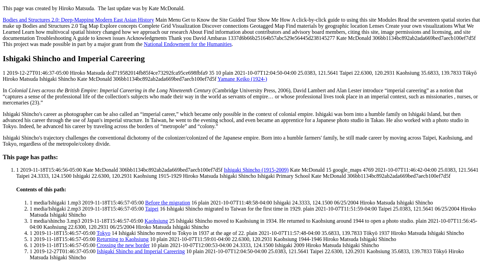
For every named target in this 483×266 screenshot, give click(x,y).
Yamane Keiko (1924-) (242, 79)
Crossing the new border (123, 245)
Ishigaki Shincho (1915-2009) (256, 170)
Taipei (152, 209)
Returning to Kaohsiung (123, 239)
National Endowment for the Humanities (188, 44)
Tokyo (103, 233)
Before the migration (167, 202)
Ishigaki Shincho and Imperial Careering (141, 251)
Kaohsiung (156, 221)
